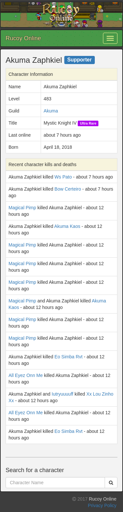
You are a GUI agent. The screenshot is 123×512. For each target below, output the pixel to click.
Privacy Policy (102, 505)
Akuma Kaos (67, 226)
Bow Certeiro (67, 189)
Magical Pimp (22, 207)
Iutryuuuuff (62, 394)
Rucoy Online (23, 38)
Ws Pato (63, 176)
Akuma (51, 110)
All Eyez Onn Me (26, 375)
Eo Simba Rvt (68, 356)
